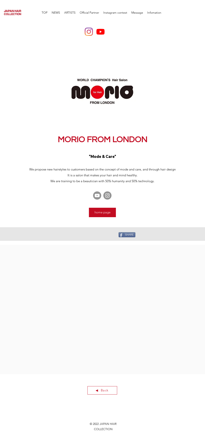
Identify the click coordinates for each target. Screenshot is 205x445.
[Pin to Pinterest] (81, 234)
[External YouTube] (52, 277)
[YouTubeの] (100, 32)
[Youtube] (97, 195)
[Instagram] (89, 32)
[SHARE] (127, 234)
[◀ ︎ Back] (102, 390)
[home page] (102, 212)
